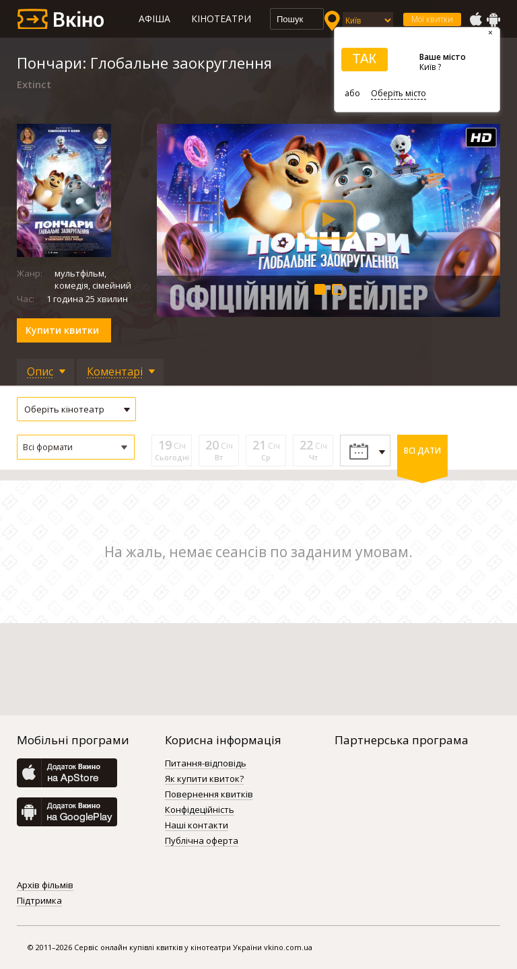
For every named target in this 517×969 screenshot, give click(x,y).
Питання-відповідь (205, 763)
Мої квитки (432, 19)
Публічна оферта (201, 841)
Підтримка (39, 901)
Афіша (154, 18)
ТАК (364, 58)
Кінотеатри (221, 18)
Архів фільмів (45, 885)
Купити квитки (62, 330)
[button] (76, 447)
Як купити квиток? (204, 779)
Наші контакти (196, 825)
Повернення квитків (209, 794)
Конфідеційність (199, 810)
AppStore (475, 19)
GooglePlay (493, 19)
